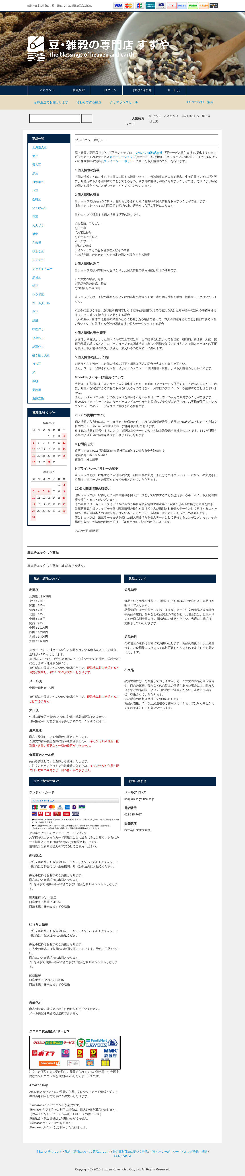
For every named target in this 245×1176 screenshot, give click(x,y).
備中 (35, 234)
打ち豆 (36, 363)
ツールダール (41, 303)
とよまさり (171, 116)
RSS (117, 1156)
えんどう (38, 225)
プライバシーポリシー (164, 1151)
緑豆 (35, 285)
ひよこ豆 (38, 251)
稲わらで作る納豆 (86, 102)
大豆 (35, 156)
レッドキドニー (42, 268)
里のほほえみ (190, 116)
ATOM (127, 1156)
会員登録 (75, 90)
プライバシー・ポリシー (120, 161)
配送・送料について (78, 1151)
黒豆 (35, 173)
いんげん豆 (39, 208)
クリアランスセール (121, 102)
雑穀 (35, 320)
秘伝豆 (206, 116)
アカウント (43, 90)
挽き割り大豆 (41, 355)
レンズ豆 (38, 260)
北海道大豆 (39, 147)
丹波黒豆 (38, 182)
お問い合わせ (138, 90)
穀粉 (35, 381)
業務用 (36, 389)
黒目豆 (36, 277)
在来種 (36, 242)
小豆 (35, 190)
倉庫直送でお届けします (48, 102)
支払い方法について (49, 1151)
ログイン (107, 90)
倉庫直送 (38, 398)
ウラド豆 (38, 294)
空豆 (35, 312)
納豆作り (155, 116)
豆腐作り (38, 338)
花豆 (35, 216)
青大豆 (36, 164)
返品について (101, 1151)
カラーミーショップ (122, 157)
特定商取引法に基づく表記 (130, 1151)
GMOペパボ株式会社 (149, 152)
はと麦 (153, 121)
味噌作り (38, 329)
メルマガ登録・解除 (199, 102)
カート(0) (170, 90)
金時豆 (36, 199)
